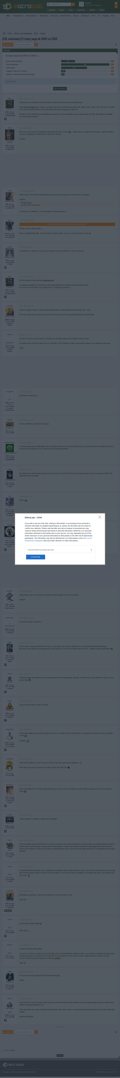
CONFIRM (37, 557)
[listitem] (60, 550)
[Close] (100, 518)
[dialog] (60, 539)
